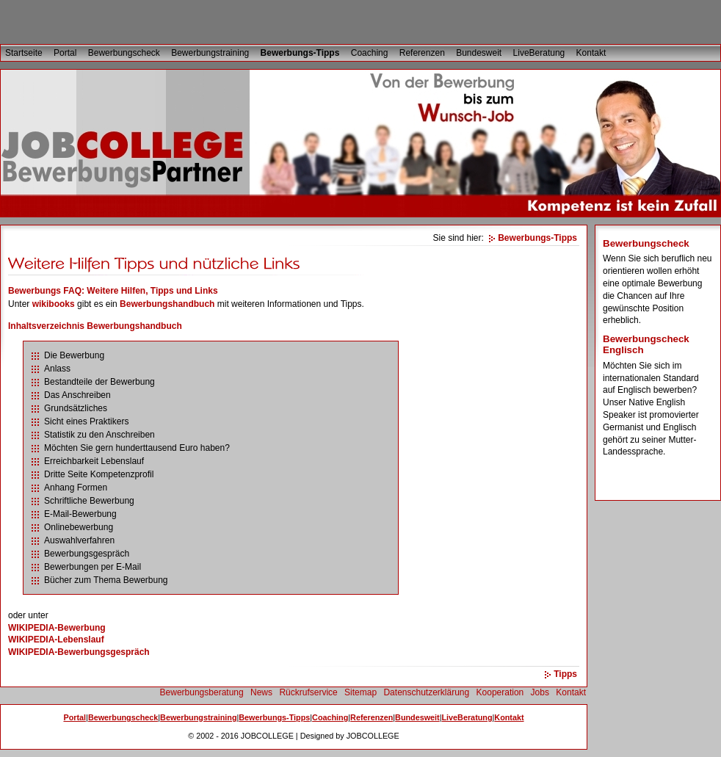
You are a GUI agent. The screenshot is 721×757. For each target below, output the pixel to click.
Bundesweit (478, 53)
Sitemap (360, 692)
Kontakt (591, 53)
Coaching (369, 53)
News (261, 692)
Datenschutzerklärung (426, 692)
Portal (65, 53)
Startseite (24, 53)
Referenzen (422, 53)
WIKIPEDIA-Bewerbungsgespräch (79, 652)
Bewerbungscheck (124, 53)
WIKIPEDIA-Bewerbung (57, 628)
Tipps (565, 674)
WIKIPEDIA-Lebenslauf (56, 639)
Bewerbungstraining (210, 53)
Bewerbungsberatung (202, 692)
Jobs (540, 692)
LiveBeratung (539, 53)
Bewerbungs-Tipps (300, 53)
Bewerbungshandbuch (167, 304)
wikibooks (53, 304)
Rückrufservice (308, 692)
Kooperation (500, 692)
